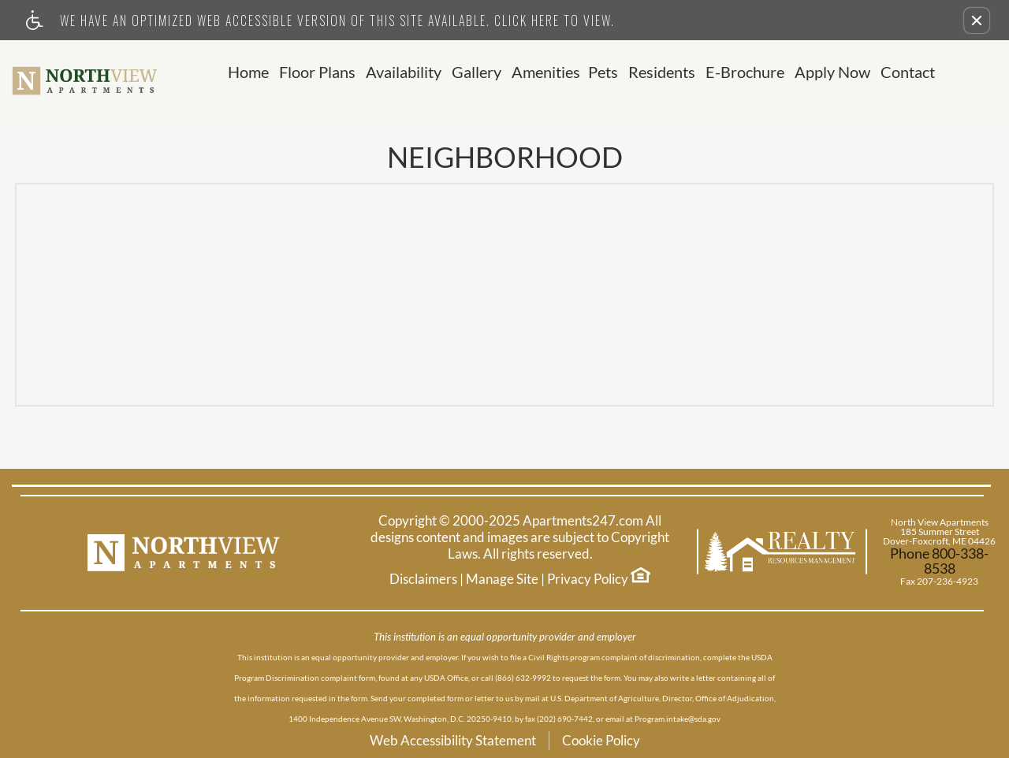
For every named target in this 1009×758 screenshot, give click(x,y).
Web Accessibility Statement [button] (453, 740)
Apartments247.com (583, 521)
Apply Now (832, 72)
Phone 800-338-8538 (939, 561)
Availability (403, 72)
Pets (603, 72)
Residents (661, 72)
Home (248, 72)
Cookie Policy (601, 740)
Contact (908, 72)
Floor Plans (317, 72)
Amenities (546, 72)
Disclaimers (423, 579)
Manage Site (502, 579)
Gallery (476, 72)
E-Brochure (745, 72)
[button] (976, 20)
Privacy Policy (587, 579)
